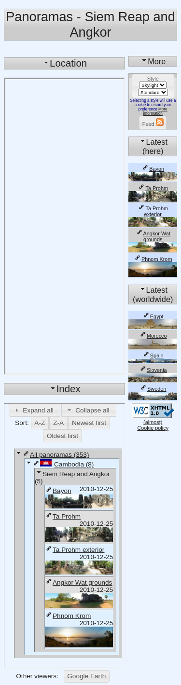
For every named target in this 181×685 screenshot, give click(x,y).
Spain (153, 355)
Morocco (153, 336)
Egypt (153, 316)
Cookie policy (152, 428)
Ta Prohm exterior (74, 549)
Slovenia (153, 370)
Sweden (152, 389)
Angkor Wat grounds (78, 582)
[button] (35, 410)
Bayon (58, 490)
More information (155, 111)
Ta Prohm (63, 516)
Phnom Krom (68, 615)
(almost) (153, 419)
